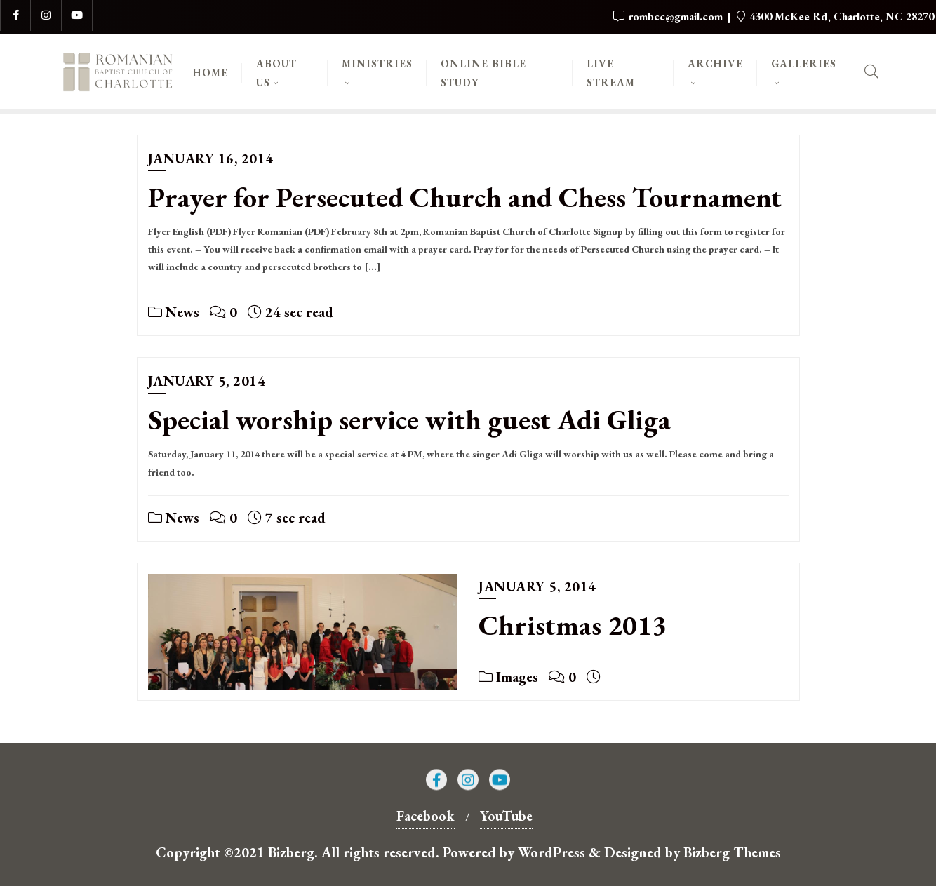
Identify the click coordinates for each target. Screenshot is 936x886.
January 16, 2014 (211, 158)
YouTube (506, 816)
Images (508, 677)
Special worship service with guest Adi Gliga (409, 419)
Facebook (425, 816)
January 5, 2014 (207, 381)
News (173, 312)
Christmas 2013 (573, 625)
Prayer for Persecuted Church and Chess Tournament (465, 197)
